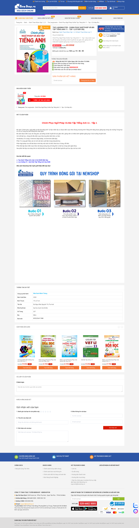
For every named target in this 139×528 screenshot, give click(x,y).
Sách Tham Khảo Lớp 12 (33, 525)
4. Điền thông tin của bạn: (79, 411)
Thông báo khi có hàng (87, 80)
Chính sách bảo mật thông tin (52, 471)
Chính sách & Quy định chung (52, 468)
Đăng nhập (121, 1)
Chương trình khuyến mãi (75, 1)
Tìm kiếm (82, 8)
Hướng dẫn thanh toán (79, 474)
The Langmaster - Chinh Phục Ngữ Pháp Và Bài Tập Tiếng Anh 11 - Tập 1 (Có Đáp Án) (73, 22)
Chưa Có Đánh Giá (58, 35)
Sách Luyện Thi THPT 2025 (45, 18)
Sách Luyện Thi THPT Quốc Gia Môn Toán (70, 523)
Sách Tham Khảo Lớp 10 (37, 523)
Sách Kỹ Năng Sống (54, 523)
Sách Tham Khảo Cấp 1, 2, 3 (37, 22)
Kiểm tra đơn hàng (90, 1)
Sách (25, 22)
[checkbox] (44, 107)
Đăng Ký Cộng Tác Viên (22, 468)
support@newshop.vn (27, 504)
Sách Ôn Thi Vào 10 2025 (72, 18)
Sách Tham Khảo (21, 525)
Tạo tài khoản (110, 1)
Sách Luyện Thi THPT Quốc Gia (22, 523)
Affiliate (100, 1)
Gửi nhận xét (113, 428)
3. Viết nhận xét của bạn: (24, 428)
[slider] (46, 412)
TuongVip (46, 523)
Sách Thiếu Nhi (118, 18)
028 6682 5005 (100, 8)
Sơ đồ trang (75, 471)
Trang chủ (19, 22)
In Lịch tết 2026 (52, 1)
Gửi (119, 499)
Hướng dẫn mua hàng (78, 477)
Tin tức (62, 1)
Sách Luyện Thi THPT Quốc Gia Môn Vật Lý (92, 523)
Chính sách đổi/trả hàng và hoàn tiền (55, 474)
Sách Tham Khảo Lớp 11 (84, 32)
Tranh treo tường (40, 1)
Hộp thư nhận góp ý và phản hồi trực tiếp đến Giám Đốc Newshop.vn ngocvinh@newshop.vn (83, 482)
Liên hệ (74, 468)
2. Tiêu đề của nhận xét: (24, 418)
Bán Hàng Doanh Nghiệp (51, 477)
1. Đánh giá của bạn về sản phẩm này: (28, 411)
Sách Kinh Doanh (96, 18)
